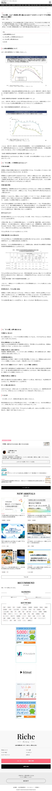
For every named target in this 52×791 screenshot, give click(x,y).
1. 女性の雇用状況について (9, 34)
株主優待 (13, 5)
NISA (6, 5)
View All (26, 577)
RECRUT (26, 781)
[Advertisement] (26, 314)
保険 (26, 5)
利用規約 (37, 787)
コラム (48, 5)
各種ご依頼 (25, 760)
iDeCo (10, 5)
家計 (23, 5)
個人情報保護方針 (22, 787)
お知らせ (28, 754)
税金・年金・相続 (34, 5)
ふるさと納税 (18, 5)
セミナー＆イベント (5, 754)
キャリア (43, 5)
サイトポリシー (30, 787)
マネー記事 (7, 7)
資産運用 (2, 5)
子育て (40, 5)
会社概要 (15, 787)
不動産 (29, 5)
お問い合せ (26, 766)
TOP (2, 7)
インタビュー (29, 752)
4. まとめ (5, 41)
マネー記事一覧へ (26, 487)
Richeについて (4, 750)
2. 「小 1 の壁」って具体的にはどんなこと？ (13, 36)
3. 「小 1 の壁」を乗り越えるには (10, 39)
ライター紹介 (4, 752)
